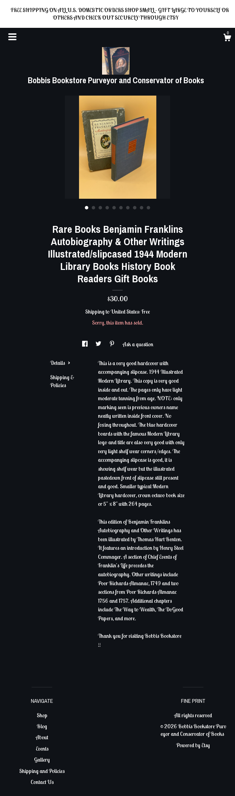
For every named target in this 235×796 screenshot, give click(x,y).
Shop (42, 715)
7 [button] (128, 207)
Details (60, 362)
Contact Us (42, 781)
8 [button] (134, 207)
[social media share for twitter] (99, 344)
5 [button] (114, 207)
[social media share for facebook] (85, 344)
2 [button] (93, 207)
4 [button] (107, 207)
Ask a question (138, 344)
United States (125, 311)
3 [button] (100, 207)
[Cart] (227, 38)
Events (42, 748)
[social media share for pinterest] (112, 344)
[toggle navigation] (12, 36)
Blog (42, 726)
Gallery (42, 759)
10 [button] (148, 207)
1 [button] (86, 207)
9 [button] (141, 207)
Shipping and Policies (42, 770)
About (42, 737)
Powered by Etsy (193, 745)
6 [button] (121, 207)
